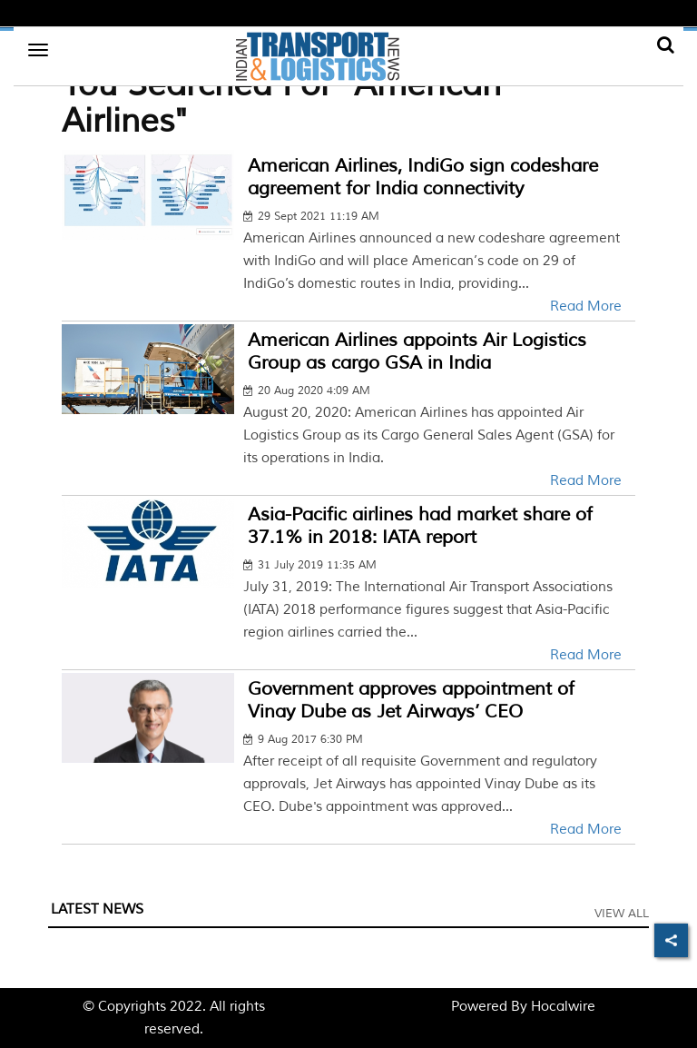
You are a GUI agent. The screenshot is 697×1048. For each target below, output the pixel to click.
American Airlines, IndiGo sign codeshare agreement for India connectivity (423, 177)
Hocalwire (563, 1006)
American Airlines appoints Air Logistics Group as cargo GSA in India (417, 351)
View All (621, 913)
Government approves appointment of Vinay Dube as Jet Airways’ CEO (411, 700)
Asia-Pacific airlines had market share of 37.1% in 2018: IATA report (420, 526)
